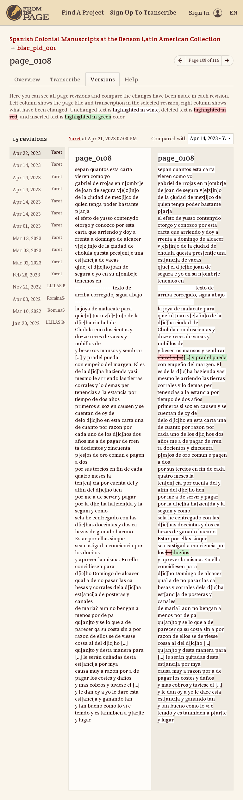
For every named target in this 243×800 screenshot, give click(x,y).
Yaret (75, 139)
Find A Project (82, 12)
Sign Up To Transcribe (143, 12)
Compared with (169, 138)
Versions (102, 79)
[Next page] (227, 60)
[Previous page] (180, 60)
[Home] (27, 13)
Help (131, 79)
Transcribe (65, 79)
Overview (27, 79)
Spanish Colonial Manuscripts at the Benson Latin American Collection (115, 39)
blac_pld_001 (36, 48)
